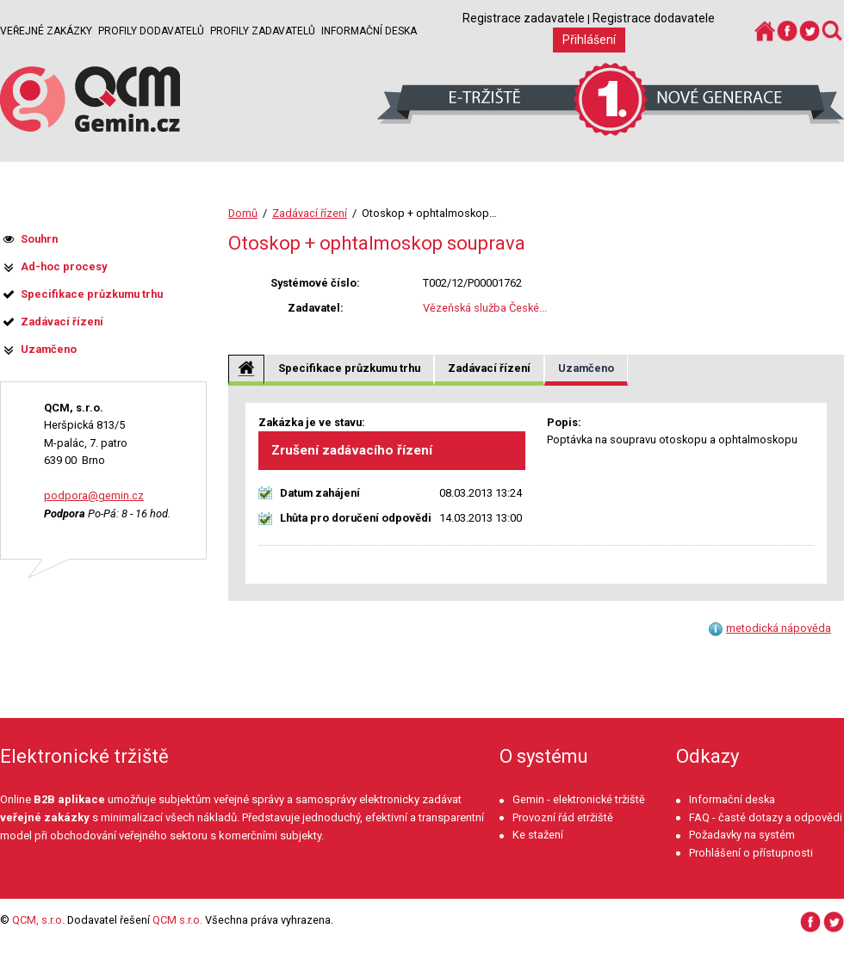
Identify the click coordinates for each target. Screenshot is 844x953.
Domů (243, 213)
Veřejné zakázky (46, 31)
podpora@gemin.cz (94, 495)
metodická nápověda (778, 628)
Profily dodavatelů (151, 31)
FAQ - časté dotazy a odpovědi (765, 817)
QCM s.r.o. (177, 919)
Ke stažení (537, 834)
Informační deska (369, 31)
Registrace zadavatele (523, 18)
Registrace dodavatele (654, 18)
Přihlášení (589, 39)
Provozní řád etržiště (562, 817)
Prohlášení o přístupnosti (751, 852)
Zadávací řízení (309, 213)
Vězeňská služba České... (485, 307)
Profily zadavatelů (262, 31)
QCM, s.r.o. (38, 919)
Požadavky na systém (742, 834)
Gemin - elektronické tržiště (578, 799)
